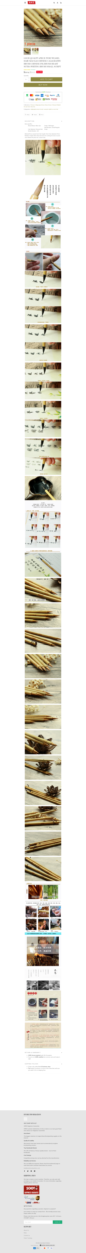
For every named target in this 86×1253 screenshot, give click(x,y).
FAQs (25, 1233)
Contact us (27, 1235)
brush (41, 107)
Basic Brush (48, 103)
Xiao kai (33, 105)
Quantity (26, 74)
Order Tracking (28, 1238)
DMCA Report (34, 1245)
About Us (26, 1230)
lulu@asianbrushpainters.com (32, 1168)
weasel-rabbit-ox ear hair (51, 107)
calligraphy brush (35, 107)
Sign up (57, 1222)
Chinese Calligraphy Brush (37, 103)
